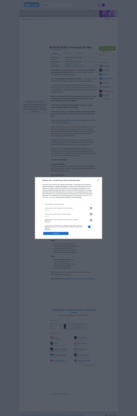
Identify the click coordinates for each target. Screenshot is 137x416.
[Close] (98, 180)
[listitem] (68, 204)
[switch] (90, 208)
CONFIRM (56, 233)
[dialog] (68, 208)
